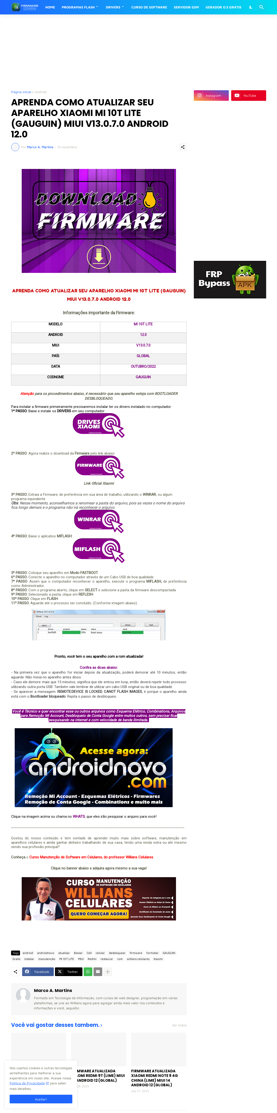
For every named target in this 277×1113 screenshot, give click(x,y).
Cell (89, 953)
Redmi (92, 959)
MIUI (81, 959)
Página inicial (21, 92)
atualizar (64, 953)
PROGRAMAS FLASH (78, 7)
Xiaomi (158, 959)
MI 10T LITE (66, 959)
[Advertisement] (128, 52)
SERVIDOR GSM (186, 7)
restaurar (107, 959)
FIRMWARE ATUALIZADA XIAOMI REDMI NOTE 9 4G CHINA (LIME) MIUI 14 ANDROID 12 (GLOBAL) (154, 1078)
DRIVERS (113, 7)
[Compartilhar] (183, 147)
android (41, 92)
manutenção (46, 959)
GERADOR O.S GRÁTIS (223, 7)
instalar (29, 959)
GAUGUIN (169, 953)
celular (100, 953)
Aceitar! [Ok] (41, 1099)
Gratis (16, 959)
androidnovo (45, 953)
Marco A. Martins (53, 990)
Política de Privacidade (27, 1083)
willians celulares (138, 959)
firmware (136, 953)
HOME (50, 7)
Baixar (78, 953)
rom (120, 959)
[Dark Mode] (251, 7)
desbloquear (117, 953)
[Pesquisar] (261, 7)
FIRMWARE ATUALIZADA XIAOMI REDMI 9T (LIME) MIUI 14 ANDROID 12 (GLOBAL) (98, 1076)
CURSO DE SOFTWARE (149, 7)
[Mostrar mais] (107, 971)
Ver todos (179, 1025)
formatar (152, 953)
